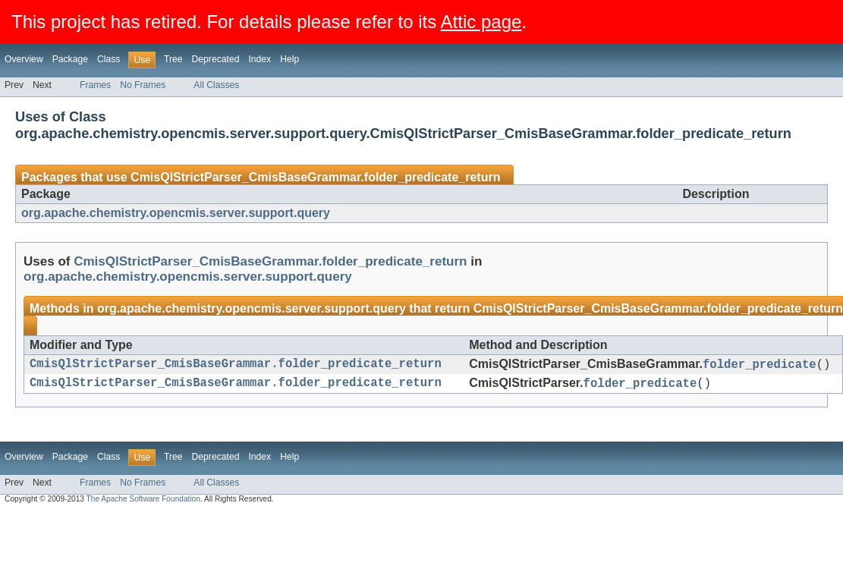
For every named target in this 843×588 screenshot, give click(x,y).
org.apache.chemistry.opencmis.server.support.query (175, 212)
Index (259, 59)
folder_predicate (759, 365)
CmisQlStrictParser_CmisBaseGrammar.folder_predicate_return (315, 177)
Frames (95, 85)
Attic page (481, 21)
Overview (24, 59)
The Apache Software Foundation (143, 503)
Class (108, 59)
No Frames (142, 85)
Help (289, 59)
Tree (173, 59)
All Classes (216, 85)
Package (70, 59)
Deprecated (216, 59)
